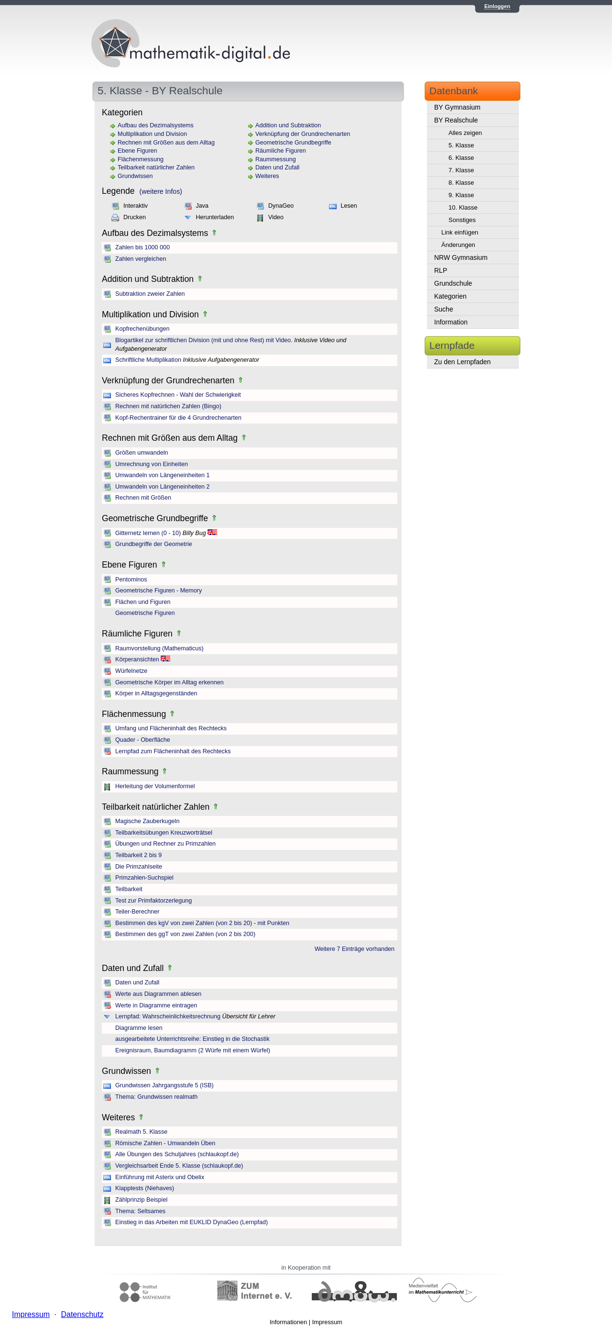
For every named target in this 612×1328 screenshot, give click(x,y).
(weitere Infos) (161, 191)
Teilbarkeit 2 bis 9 (138, 855)
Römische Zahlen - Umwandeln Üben (165, 1143)
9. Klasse (461, 195)
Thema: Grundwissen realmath (156, 1097)
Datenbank (453, 90)
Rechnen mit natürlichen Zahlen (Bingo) (168, 406)
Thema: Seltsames (140, 1211)
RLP (440, 270)
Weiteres (267, 176)
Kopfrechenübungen (142, 328)
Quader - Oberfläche (142, 740)
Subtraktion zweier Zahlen (150, 293)
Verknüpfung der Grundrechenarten (302, 134)
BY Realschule (456, 120)
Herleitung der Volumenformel (155, 786)
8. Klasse (461, 182)
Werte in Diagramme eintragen (156, 1005)
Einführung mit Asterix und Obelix (159, 1177)
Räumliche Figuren (280, 150)
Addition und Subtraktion (288, 125)
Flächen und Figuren (143, 602)
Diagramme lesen (139, 1028)
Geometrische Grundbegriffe (293, 142)
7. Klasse (461, 170)
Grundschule (453, 283)
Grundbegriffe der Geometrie (153, 544)
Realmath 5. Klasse (141, 1131)
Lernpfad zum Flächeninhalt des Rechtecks (173, 751)
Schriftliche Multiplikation (148, 360)
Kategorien (450, 296)
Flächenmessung (141, 159)
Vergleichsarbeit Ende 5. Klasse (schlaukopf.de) (179, 1165)
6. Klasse (461, 157)
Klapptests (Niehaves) (144, 1188)
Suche (443, 309)
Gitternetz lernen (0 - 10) (148, 533)
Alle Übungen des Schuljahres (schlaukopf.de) (177, 1154)
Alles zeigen (465, 132)
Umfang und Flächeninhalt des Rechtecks (171, 728)
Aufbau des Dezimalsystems (156, 125)
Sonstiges (462, 219)
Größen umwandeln (141, 452)
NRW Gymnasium (461, 257)
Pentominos (131, 579)
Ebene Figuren (137, 150)
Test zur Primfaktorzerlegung (153, 900)
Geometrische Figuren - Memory (158, 590)
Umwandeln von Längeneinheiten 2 (162, 486)
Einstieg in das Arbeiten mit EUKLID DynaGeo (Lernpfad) (191, 1222)
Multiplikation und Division (152, 134)
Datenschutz (82, 1314)
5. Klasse (461, 145)
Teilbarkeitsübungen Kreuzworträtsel (163, 832)
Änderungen (458, 244)
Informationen (288, 1322)
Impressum (327, 1322)
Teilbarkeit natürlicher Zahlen (156, 167)
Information (451, 322)
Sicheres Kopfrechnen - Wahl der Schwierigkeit (178, 394)
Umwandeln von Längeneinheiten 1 (162, 475)
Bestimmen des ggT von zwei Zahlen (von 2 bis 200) (185, 934)
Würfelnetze (131, 671)
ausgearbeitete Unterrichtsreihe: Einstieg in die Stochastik (192, 1039)
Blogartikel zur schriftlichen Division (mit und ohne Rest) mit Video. (204, 340)
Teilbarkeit (128, 889)
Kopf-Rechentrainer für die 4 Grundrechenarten (178, 417)
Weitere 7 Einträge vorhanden (354, 949)
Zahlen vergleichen (140, 259)
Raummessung (275, 159)
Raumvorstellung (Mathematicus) (159, 648)
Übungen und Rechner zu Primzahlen (165, 843)
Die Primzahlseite (138, 866)
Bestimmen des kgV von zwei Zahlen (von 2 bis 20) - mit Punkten (202, 923)
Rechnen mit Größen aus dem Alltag (166, 142)
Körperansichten (137, 659)
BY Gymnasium (457, 107)
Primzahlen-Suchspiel (144, 877)
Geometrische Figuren (145, 613)
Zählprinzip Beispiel (141, 1199)
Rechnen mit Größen (143, 497)
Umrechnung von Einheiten (151, 464)
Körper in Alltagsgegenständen (156, 693)
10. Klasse (463, 207)
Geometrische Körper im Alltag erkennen (169, 682)
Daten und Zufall (277, 167)
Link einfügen (459, 232)
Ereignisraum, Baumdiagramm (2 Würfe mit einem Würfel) (192, 1050)
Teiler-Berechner (137, 911)
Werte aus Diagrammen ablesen (158, 994)
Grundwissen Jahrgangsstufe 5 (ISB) (164, 1085)
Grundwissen (135, 176)
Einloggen (497, 6)
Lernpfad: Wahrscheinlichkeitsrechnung (167, 1016)
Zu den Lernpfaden (462, 362)
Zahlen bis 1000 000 (142, 247)
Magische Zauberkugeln (147, 821)
